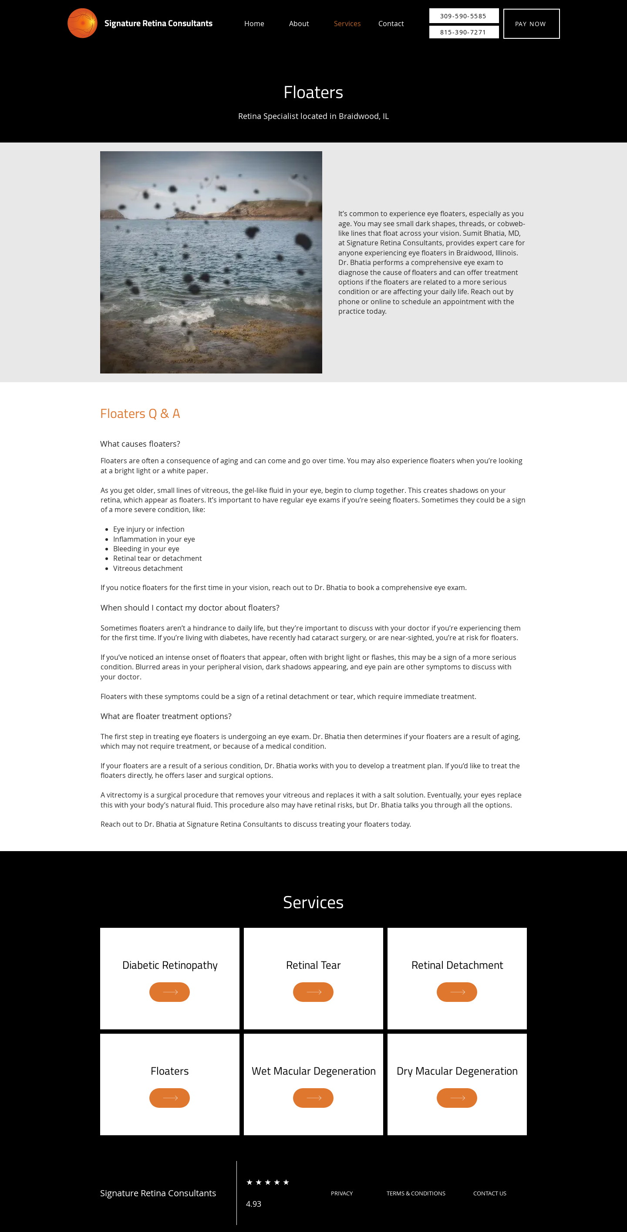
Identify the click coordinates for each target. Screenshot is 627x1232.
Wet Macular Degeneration (314, 1070)
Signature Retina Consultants (158, 23)
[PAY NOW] (531, 24)
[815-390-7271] (464, 32)
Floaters (170, 1070)
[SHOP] (169, 992)
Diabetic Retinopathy (170, 965)
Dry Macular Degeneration (457, 1070)
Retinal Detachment (457, 965)
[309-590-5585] (464, 15)
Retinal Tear (313, 965)
